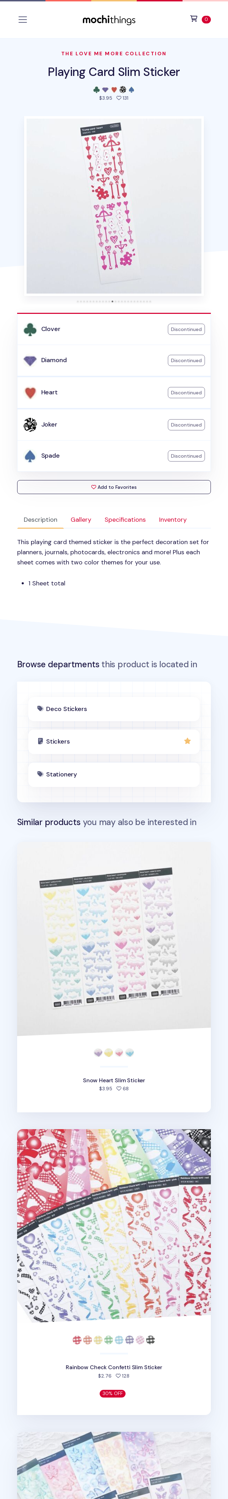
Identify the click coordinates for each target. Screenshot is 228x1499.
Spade (50, 455)
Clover (50, 329)
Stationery (61, 774)
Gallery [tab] (81, 519)
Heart (49, 392)
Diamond (54, 360)
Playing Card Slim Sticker (114, 71)
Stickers (58, 741)
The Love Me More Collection (114, 53)
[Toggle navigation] (22, 20)
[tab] (78, 301)
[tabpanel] (114, 563)
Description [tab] (40, 519)
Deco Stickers (66, 709)
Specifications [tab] (125, 519)
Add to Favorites (114, 487)
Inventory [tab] (173, 519)
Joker (49, 424)
